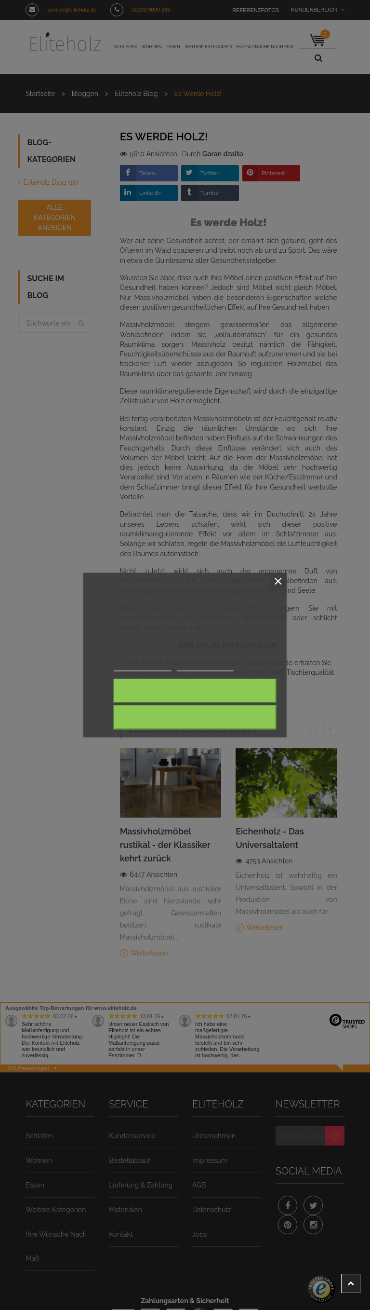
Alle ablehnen (195, 691)
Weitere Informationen (143, 667)
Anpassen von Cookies (205, 667)
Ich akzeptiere (195, 717)
